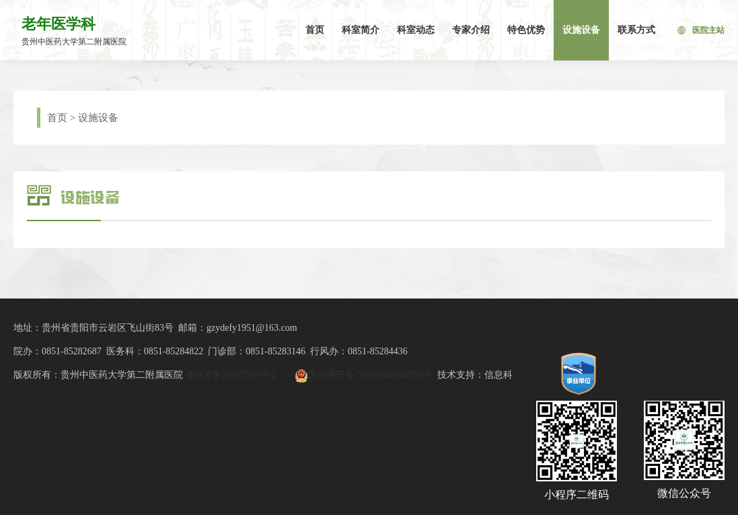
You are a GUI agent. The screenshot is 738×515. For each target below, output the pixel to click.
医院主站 (701, 30)
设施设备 (581, 30)
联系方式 (636, 30)
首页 (314, 30)
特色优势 (526, 30)
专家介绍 (471, 30)
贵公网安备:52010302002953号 (370, 375)
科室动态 (416, 30)
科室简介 (360, 30)
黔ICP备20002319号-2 (232, 375)
